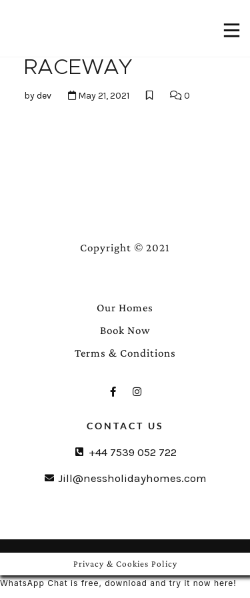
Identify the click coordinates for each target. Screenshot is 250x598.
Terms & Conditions (125, 353)
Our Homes (125, 307)
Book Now (125, 330)
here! (225, 583)
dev (44, 95)
